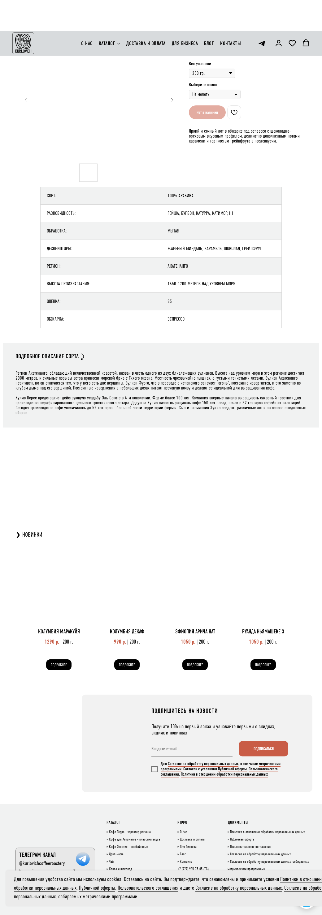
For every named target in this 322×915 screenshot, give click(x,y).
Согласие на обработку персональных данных (203, 763)
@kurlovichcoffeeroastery (42, 863)
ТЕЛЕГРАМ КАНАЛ (37, 855)
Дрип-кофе (116, 854)
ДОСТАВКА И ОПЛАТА (146, 12)
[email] (192, 748)
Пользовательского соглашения (148, 887)
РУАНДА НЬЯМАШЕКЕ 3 (263, 631)
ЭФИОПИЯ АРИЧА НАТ (195, 631)
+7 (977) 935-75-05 (189, 869)
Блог (183, 854)
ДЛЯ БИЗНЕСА (185, 12)
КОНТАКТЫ (230, 12)
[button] (278, 12)
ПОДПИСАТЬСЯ (264, 748)
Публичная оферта (242, 839)
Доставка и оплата (192, 839)
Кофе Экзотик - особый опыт (128, 847)
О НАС (87, 12)
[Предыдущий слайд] (26, 99)
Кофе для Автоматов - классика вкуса (134, 839)
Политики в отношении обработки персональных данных (224, 774)
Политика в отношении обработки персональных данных (267, 832)
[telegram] (262, 12)
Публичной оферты (232, 769)
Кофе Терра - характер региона (130, 832)
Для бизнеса (188, 847)
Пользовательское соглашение (250, 847)
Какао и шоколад (120, 869)
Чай (111, 862)
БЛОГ (209, 12)
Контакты (186, 862)
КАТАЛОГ (107, 12)
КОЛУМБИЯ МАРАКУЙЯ (59, 631)
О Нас (183, 832)
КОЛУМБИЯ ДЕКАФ (127, 631)
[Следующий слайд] (171, 99)
